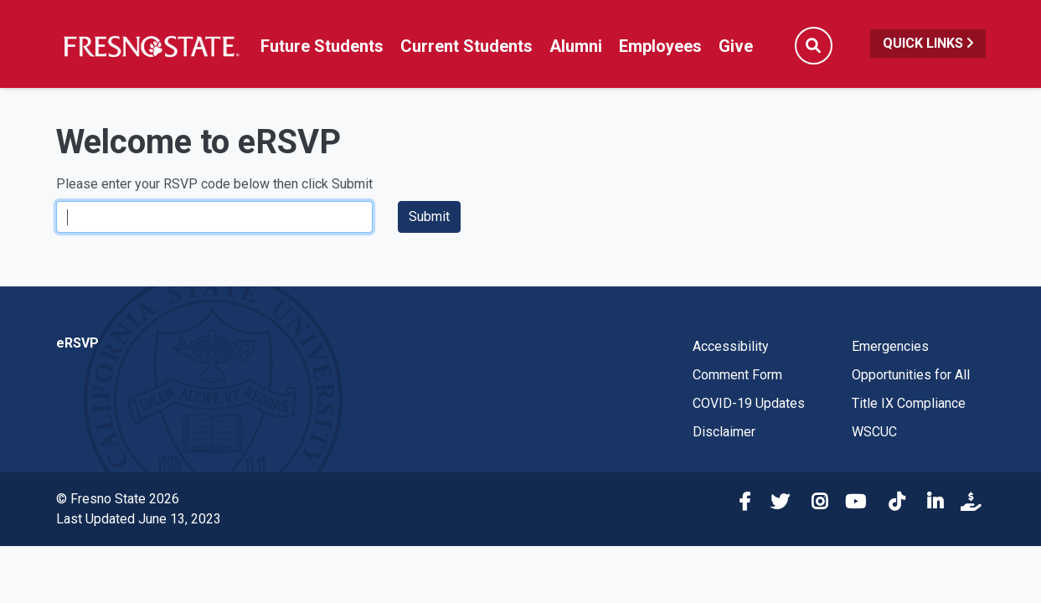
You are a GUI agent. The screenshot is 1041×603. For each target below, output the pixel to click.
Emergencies (890, 346)
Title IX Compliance (909, 403)
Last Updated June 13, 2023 (138, 519)
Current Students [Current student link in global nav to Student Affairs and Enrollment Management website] (466, 46)
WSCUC (874, 432)
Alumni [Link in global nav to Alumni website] (575, 46)
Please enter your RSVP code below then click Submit (214, 184)
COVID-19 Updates (749, 403)
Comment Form (737, 375)
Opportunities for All (911, 375)
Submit (429, 216)
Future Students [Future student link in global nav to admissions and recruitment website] (322, 46)
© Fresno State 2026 (117, 499)
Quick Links (928, 43)
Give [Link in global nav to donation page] (736, 46)
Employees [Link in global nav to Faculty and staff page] (660, 46)
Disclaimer (724, 432)
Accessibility (731, 346)
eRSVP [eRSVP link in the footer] (77, 343)
